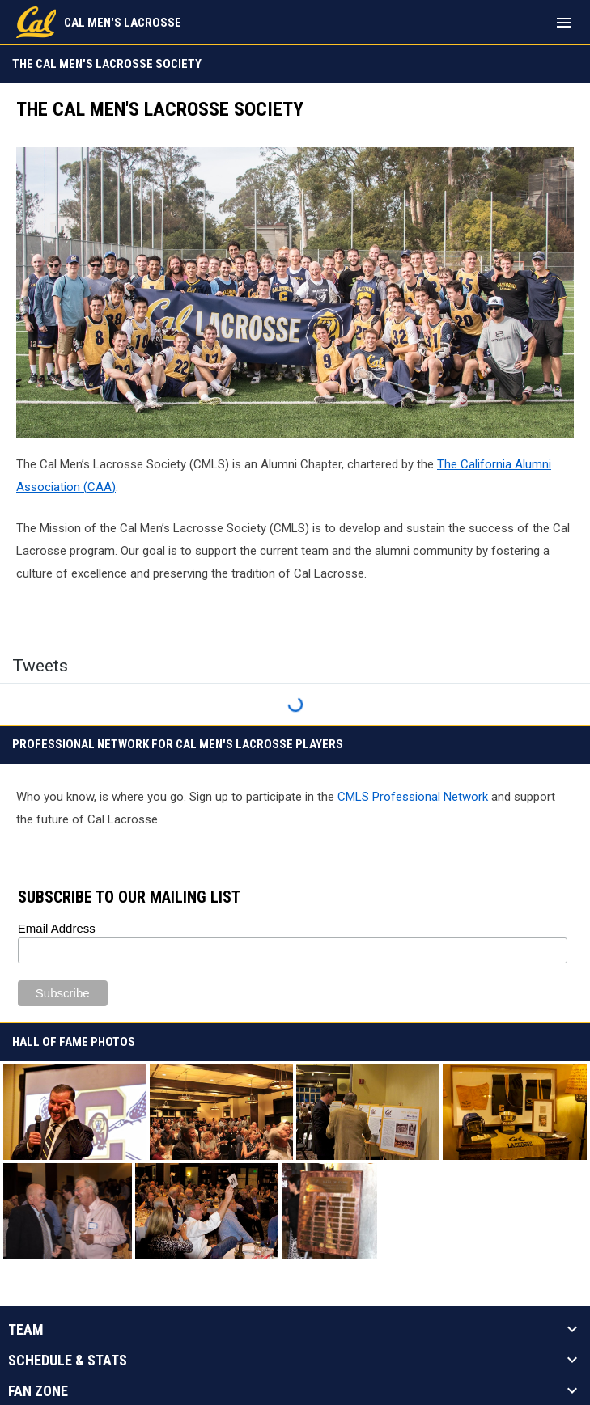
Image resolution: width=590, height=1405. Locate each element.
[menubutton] (564, 22)
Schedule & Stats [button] (67, 1360)
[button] (74, 1112)
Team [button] (26, 1329)
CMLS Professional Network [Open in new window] (414, 796)
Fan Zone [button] (38, 1391)
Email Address (57, 928)
